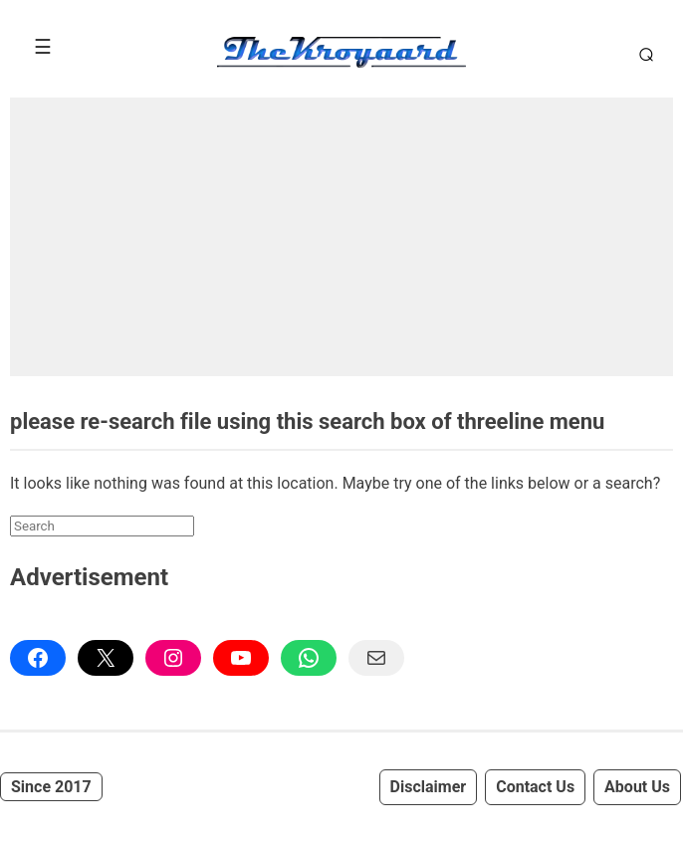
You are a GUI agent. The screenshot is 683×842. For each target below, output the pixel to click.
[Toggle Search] (642, 54)
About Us (637, 786)
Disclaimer (428, 786)
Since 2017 (51, 786)
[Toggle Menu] (43, 47)
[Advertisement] (341, 237)
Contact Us (535, 786)
